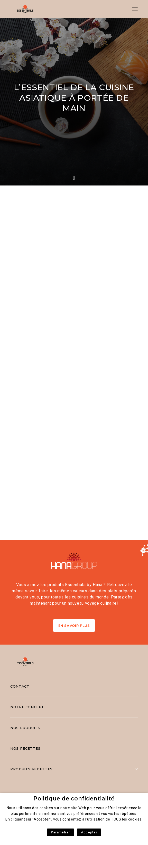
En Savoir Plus (74, 625)
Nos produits (25, 728)
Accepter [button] (89, 832)
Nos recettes (25, 748)
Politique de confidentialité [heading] (74, 798)
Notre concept (27, 707)
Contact (19, 686)
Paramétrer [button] (60, 832)
